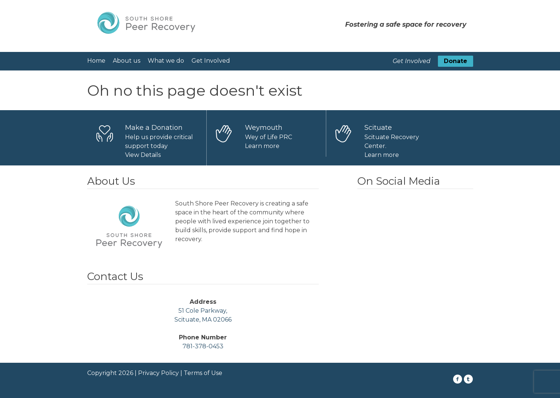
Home (96, 60)
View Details (143, 154)
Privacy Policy (158, 372)
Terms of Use (203, 372)
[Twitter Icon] (468, 379)
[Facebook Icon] (457, 379)
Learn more (262, 145)
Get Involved (210, 60)
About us (126, 60)
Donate (455, 61)
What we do (166, 60)
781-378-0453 (203, 346)
